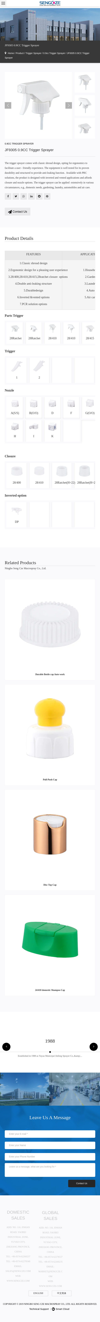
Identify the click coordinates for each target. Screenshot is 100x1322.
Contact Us (17, 212)
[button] (6, 1047)
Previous (8, 105)
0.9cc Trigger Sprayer (54, 53)
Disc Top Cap (49, 885)
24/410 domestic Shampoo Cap (50, 990)
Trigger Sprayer (33, 53)
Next (68, 105)
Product (20, 53)
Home (11, 53)
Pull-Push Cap (50, 779)
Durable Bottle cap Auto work (50, 674)
